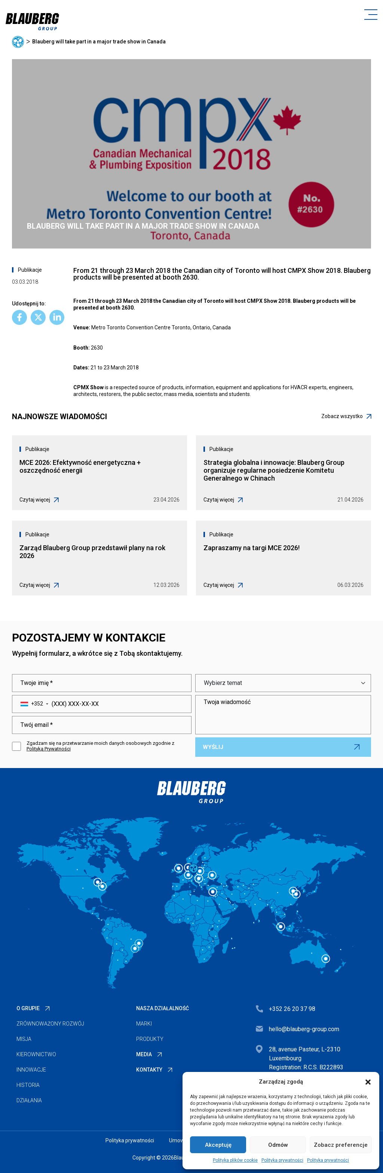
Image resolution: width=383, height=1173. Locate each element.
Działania (29, 1100)
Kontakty (149, 1070)
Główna (18, 42)
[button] (368, 1081)
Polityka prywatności (282, 1160)
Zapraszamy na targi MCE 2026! (251, 548)
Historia (28, 1085)
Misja (23, 1039)
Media (144, 1054)
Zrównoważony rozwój (50, 1024)
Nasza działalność (162, 1008)
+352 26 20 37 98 (292, 1008)
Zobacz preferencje (341, 1145)
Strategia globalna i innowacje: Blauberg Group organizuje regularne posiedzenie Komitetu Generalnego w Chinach (273, 470)
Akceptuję (218, 1145)
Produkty (149, 1039)
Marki (144, 1024)
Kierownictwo (36, 1054)
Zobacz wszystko (346, 416)
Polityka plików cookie (235, 1160)
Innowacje (31, 1070)
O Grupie (28, 1008)
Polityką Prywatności (49, 749)
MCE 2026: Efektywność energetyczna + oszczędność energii (80, 466)
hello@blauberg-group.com (304, 1029)
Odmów (278, 1145)
